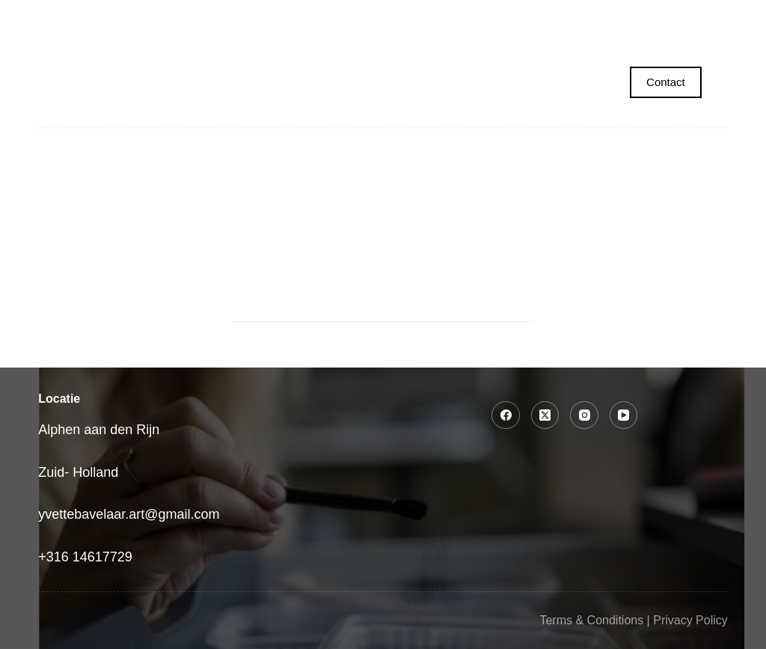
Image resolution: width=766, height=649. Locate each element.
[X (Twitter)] (545, 415)
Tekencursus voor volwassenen (569, 18)
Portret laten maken (249, 19)
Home (120, 18)
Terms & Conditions (591, 620)
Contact (665, 82)
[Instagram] (584, 415)
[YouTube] (624, 415)
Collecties (398, 19)
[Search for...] (364, 304)
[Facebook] (505, 415)
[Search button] (514, 304)
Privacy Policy (690, 620)
